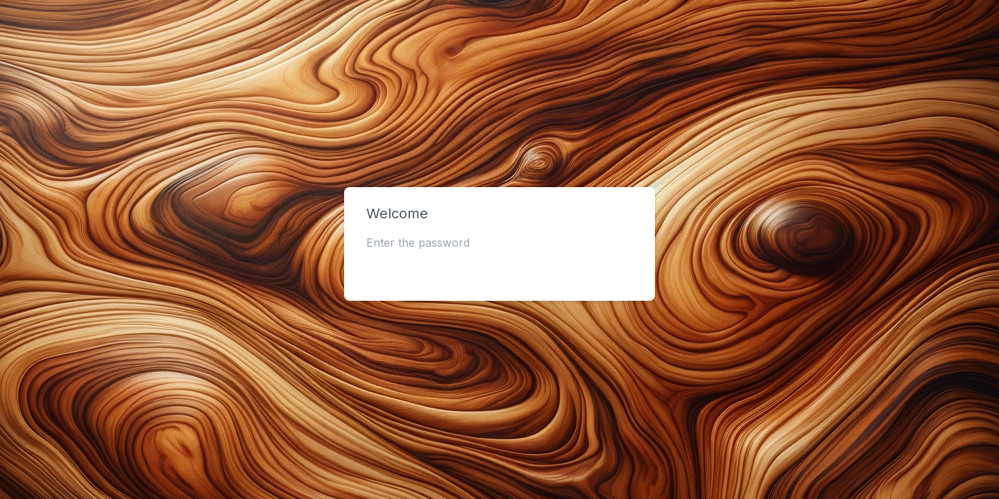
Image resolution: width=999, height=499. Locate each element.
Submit (499, 270)
